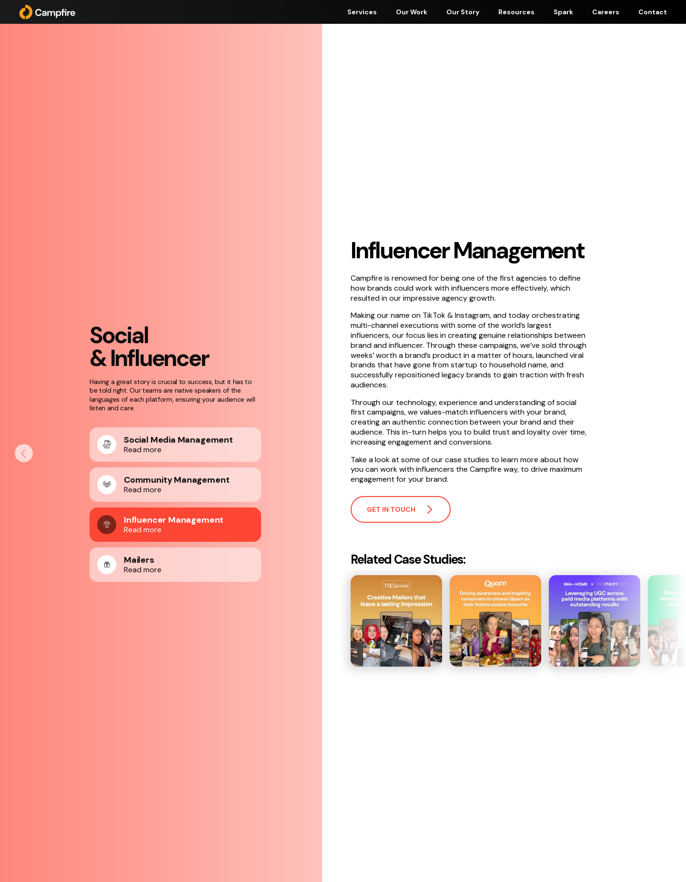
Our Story (462, 12)
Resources (516, 12)
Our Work (411, 12)
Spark (563, 12)
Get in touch (400, 509)
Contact (652, 12)
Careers (605, 12)
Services (362, 12)
